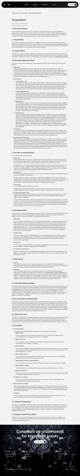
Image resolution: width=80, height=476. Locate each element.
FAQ (42, 458)
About (42, 454)
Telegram (72, 469)
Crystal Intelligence (16, 289)
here (62, 89)
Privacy (60, 456)
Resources (45, 4)
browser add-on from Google (48, 182)
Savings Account (10, 454)
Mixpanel (16, 274)
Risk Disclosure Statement (35, 13)
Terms (21, 44)
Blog (42, 456)
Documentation (27, 454)
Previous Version (22, 25)
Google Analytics (50, 272)
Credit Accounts (9, 456)
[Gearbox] (7, 4)
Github (25, 458)
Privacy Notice (24, 13)
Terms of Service (16, 13)
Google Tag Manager (60, 272)
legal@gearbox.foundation (61, 56)
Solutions (35, 4)
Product (26, 4)
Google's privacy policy (53, 125)
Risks (59, 458)
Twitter (66, 469)
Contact (54, 4)
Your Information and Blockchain (57, 229)
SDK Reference (27, 456)
